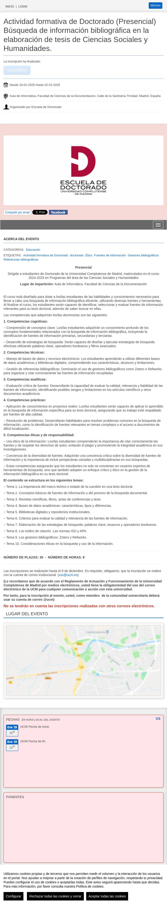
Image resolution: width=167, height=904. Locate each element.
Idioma (155, 5)
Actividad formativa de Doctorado (45, 255)
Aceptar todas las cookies (107, 896)
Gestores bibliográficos (143, 255)
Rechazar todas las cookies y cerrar (55, 896)
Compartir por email (17, 212)
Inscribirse (17, 70)
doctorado (77, 255)
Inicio (9, 6)
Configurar (13, 896)
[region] (83, 884)
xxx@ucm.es (68, 575)
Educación (33, 249)
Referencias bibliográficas (21, 259)
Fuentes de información (110, 255)
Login (23, 6)
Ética (88, 255)
